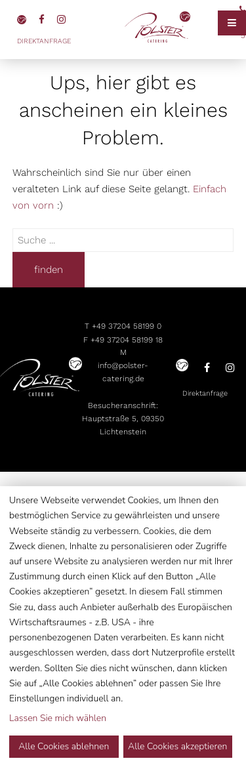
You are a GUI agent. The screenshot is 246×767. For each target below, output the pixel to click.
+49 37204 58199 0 (126, 326)
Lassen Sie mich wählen (57, 718)
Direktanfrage (44, 41)
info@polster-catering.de (123, 372)
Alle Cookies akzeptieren (177, 746)
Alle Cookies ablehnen (63, 746)
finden (48, 270)
